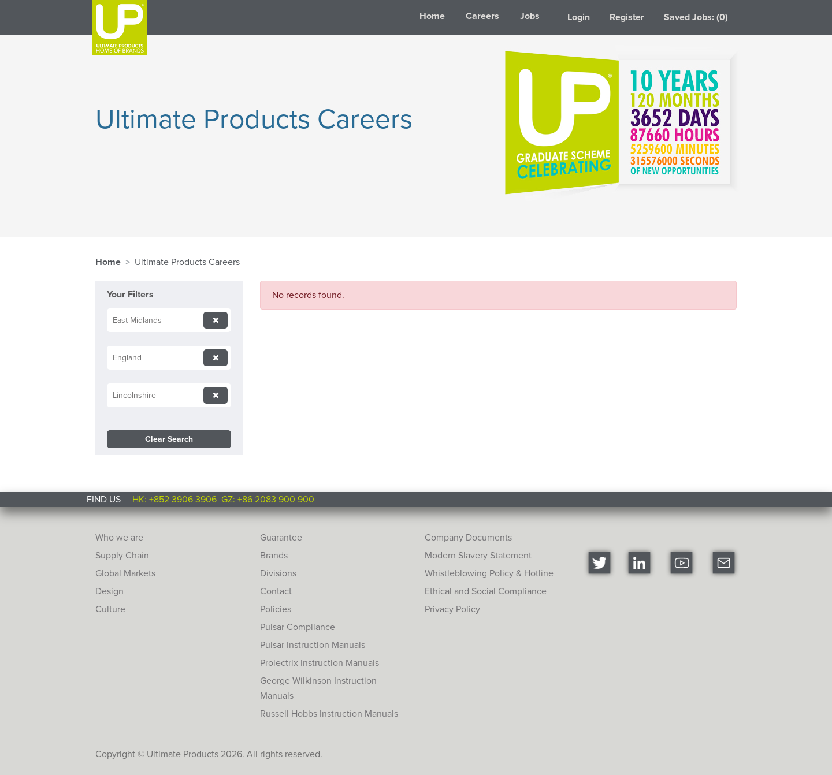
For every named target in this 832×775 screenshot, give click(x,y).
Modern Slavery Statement (478, 555)
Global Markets (125, 573)
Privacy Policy (452, 609)
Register (627, 17)
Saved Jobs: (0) (696, 17)
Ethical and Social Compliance (486, 591)
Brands (274, 555)
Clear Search (169, 439)
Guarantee (281, 537)
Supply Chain (122, 555)
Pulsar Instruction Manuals (312, 644)
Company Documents (468, 537)
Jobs (530, 16)
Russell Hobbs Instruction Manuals (329, 713)
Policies (275, 609)
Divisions (278, 573)
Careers (482, 16)
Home (432, 16)
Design (109, 591)
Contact (276, 591)
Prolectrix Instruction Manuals (319, 662)
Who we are (119, 537)
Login (578, 17)
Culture (110, 609)
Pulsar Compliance (297, 627)
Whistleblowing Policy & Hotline (489, 573)
